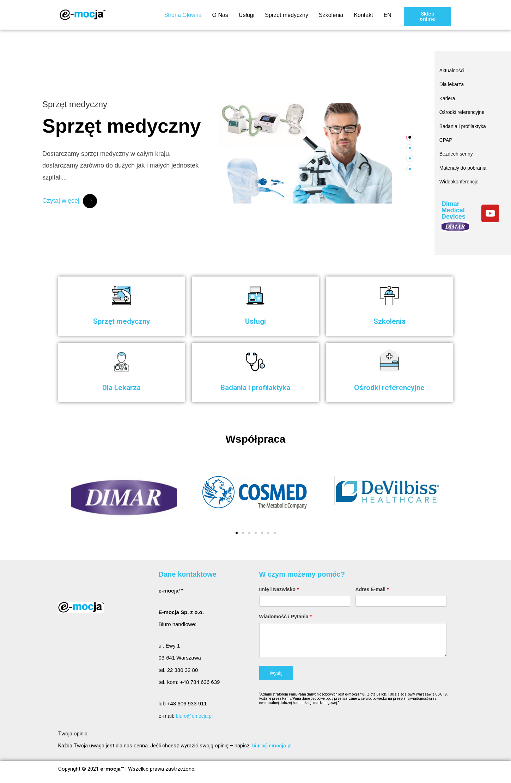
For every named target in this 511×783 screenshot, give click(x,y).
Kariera (447, 96)
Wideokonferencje (460, 174)
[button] (427, 16)
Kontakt (363, 15)
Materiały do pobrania (464, 161)
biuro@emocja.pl (196, 716)
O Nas (220, 15)
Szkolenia (331, 15)
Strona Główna (183, 15)
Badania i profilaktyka (464, 122)
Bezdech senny (457, 148)
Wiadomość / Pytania (285, 616)
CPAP (446, 135)
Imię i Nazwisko (279, 589)
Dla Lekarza (121, 387)
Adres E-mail (372, 589)
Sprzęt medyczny (286, 15)
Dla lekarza (452, 83)
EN (387, 15)
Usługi (246, 15)
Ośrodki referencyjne (463, 109)
